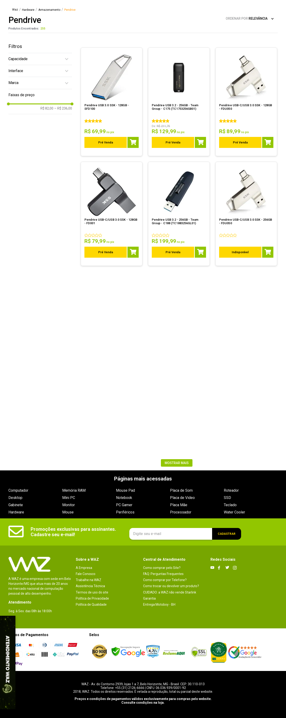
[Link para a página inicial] (15, 9)
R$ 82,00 (46, 108)
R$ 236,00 (63, 108)
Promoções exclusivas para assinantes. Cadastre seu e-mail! (73, 531)
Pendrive (70, 9)
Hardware (28, 9)
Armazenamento (49, 9)
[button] (40, 59)
